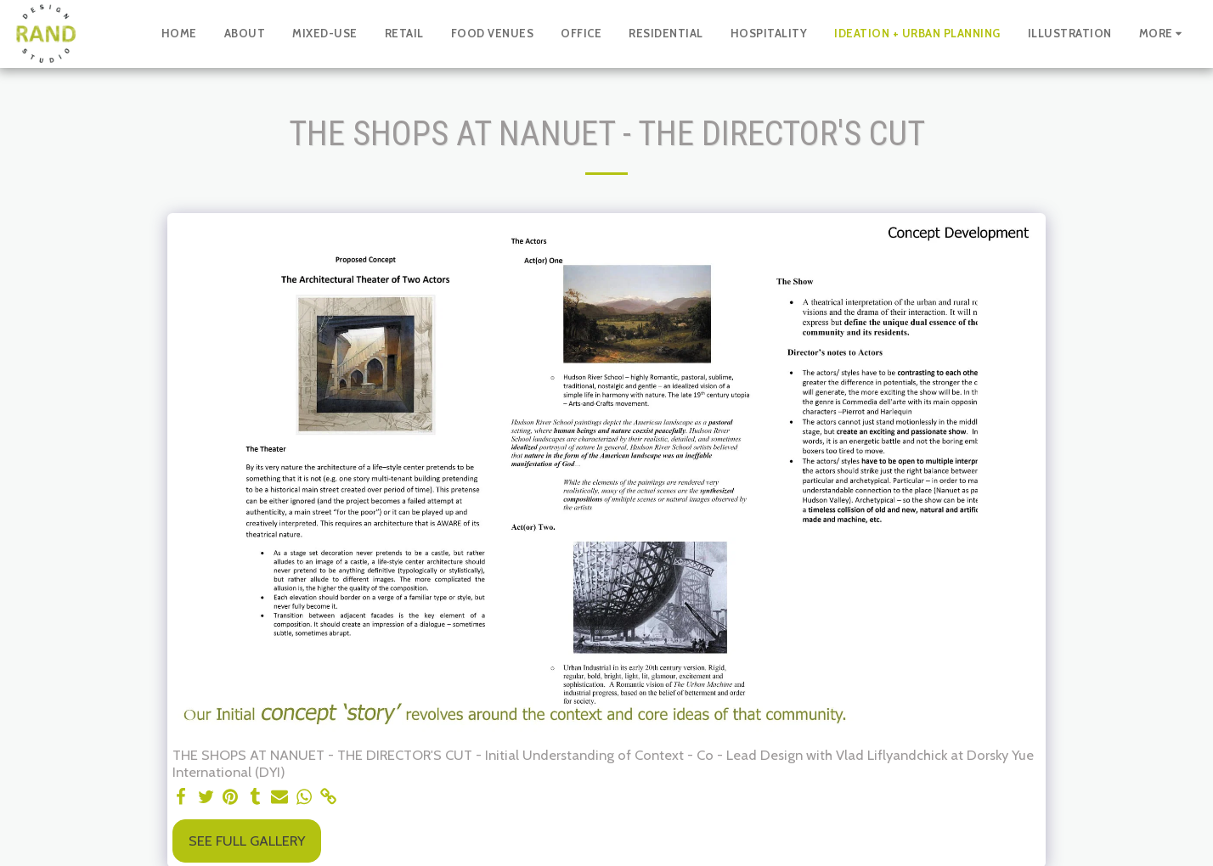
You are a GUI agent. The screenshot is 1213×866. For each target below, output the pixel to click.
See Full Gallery (247, 840)
